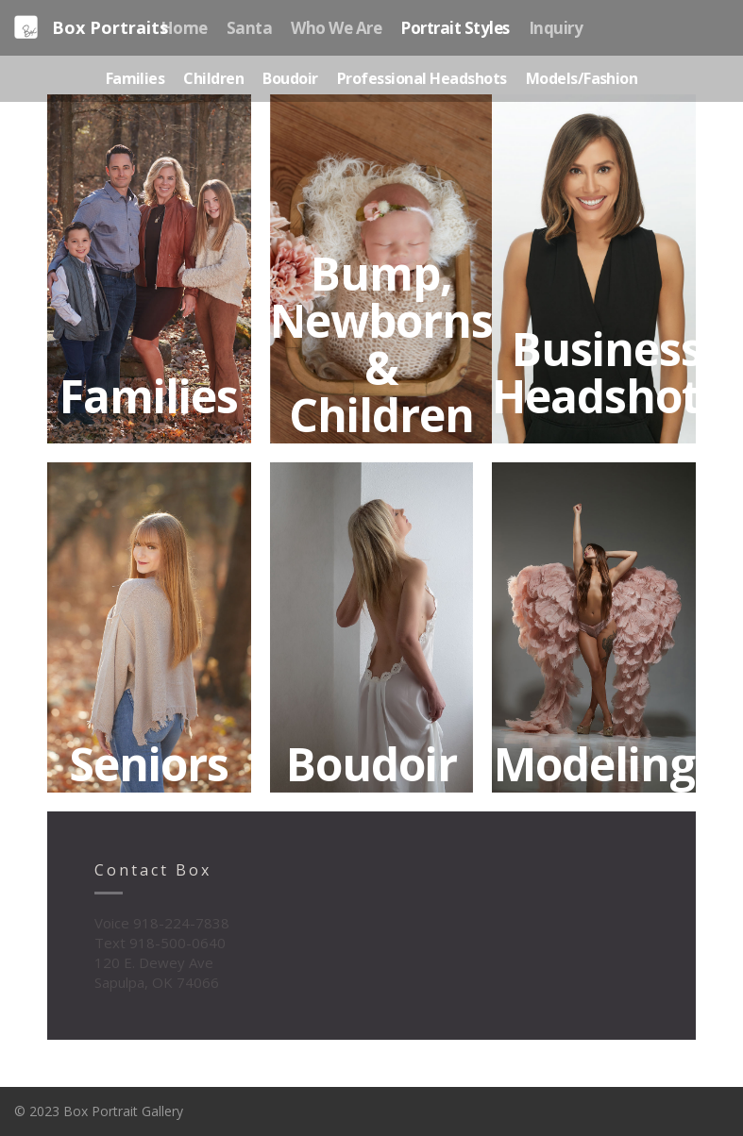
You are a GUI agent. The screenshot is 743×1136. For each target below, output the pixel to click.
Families (135, 78)
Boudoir (289, 78)
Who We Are (336, 28)
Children (213, 78)
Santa (249, 28)
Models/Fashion (582, 78)
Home (184, 28)
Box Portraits (91, 27)
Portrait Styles (454, 28)
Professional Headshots (422, 78)
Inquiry (556, 28)
